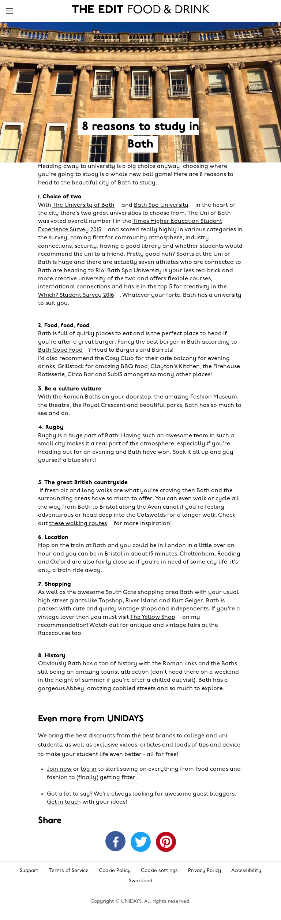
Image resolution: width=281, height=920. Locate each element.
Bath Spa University (161, 205)
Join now (59, 769)
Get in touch (64, 802)
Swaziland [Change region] (140, 881)
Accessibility (246, 871)
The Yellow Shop (152, 617)
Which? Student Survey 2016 (76, 295)
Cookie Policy (115, 871)
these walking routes (78, 524)
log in (89, 769)
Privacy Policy (204, 871)
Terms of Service (69, 871)
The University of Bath (83, 205)
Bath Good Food (60, 350)
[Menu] (9, 11)
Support (29, 871)
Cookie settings (159, 871)
